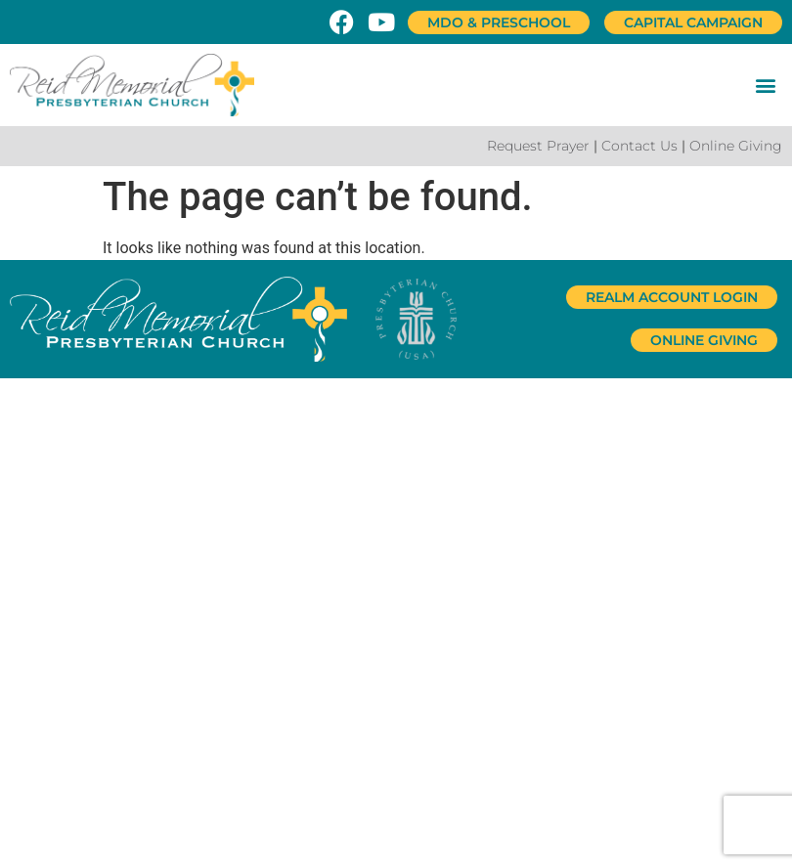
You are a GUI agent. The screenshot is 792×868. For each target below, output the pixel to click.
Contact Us (639, 145)
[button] (766, 84)
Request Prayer (538, 145)
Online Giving (735, 145)
